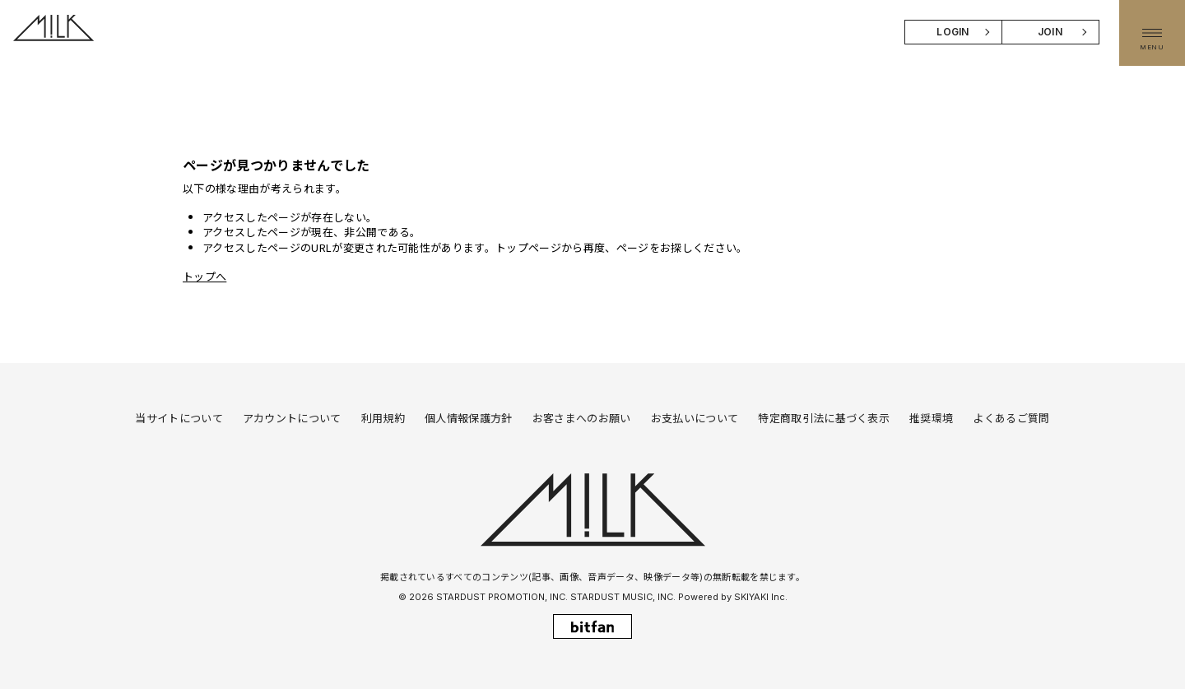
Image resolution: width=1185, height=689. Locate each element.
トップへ (204, 276)
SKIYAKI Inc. (761, 597)
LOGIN (952, 32)
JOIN (1050, 32)
